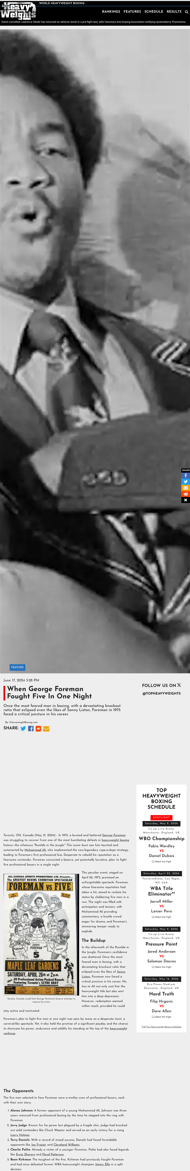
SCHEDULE (153, 12)
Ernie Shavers (25, 1154)
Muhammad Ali (35, 850)
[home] (18, 11)
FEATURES (132, 12)
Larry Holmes (19, 1135)
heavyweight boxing (115, 840)
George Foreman (114, 835)
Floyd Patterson (52, 1154)
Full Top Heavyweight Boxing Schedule (161, 1027)
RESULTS (174, 12)
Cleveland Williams (66, 1144)
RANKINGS (111, 12)
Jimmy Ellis (102, 1164)
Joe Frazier (38, 1144)
